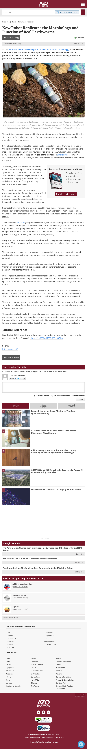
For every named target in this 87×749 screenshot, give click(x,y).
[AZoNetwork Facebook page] (43, 712)
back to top (79, 695)
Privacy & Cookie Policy (65, 680)
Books (8, 680)
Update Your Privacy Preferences (43, 742)
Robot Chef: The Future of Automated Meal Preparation (30, 558)
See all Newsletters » (11, 618)
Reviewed (80, 38)
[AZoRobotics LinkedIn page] (38, 712)
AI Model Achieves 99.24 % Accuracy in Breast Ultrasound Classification (53, 431)
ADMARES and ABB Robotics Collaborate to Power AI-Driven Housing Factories (57, 471)
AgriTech (16, 607)
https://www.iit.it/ (10, 349)
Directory (9, 674)
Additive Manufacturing (22, 584)
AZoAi (46, 639)
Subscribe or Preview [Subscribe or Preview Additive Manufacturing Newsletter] (20, 586)
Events (33, 668)
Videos (33, 659)
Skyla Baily (17, 43)
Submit (80, 399)
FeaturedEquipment (71, 406)
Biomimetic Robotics (26, 22)
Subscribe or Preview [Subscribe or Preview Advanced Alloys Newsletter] (20, 598)
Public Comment (42, 396)
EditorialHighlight (43, 406)
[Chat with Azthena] (81, 744)
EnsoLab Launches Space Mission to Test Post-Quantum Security (53, 412)
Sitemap (34, 683)
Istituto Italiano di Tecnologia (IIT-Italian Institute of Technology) (39, 49)
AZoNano (9, 635)
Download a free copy (65, 194)
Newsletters (60, 668)
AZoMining (10, 648)
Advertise (59, 674)
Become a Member (63, 662)
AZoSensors (48, 632)
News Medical (49, 642)
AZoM (8, 632)
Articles (8, 665)
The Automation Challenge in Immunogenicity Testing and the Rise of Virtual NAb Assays (43, 549)
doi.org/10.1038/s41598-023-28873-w (46, 338)
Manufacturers (37, 671)
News (13, 22)
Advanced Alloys (19, 595)
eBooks (8, 677)
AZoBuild (9, 645)
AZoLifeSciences (50, 645)
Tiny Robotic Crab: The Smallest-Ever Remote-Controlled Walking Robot (38, 568)
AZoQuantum (49, 635)
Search (58, 665)
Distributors (35, 674)
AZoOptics (10, 642)
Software (34, 662)
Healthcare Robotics (13, 686)
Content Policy (61, 683)
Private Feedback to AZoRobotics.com (69, 396)
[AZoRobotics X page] (48, 712)
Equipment (10, 668)
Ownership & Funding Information (64, 687)
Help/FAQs (35, 680)
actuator (21, 222)
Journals (9, 683)
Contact (59, 671)
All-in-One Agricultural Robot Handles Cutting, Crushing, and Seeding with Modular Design (53, 451)
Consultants (35, 677)
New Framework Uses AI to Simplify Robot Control (56, 489)
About (8, 659)
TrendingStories (15, 406)
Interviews (10, 671)
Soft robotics (62, 154)
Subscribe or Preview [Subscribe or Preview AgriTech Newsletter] (20, 609)
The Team (35, 686)
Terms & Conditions (64, 677)
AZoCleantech (11, 639)
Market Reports (37, 665)
